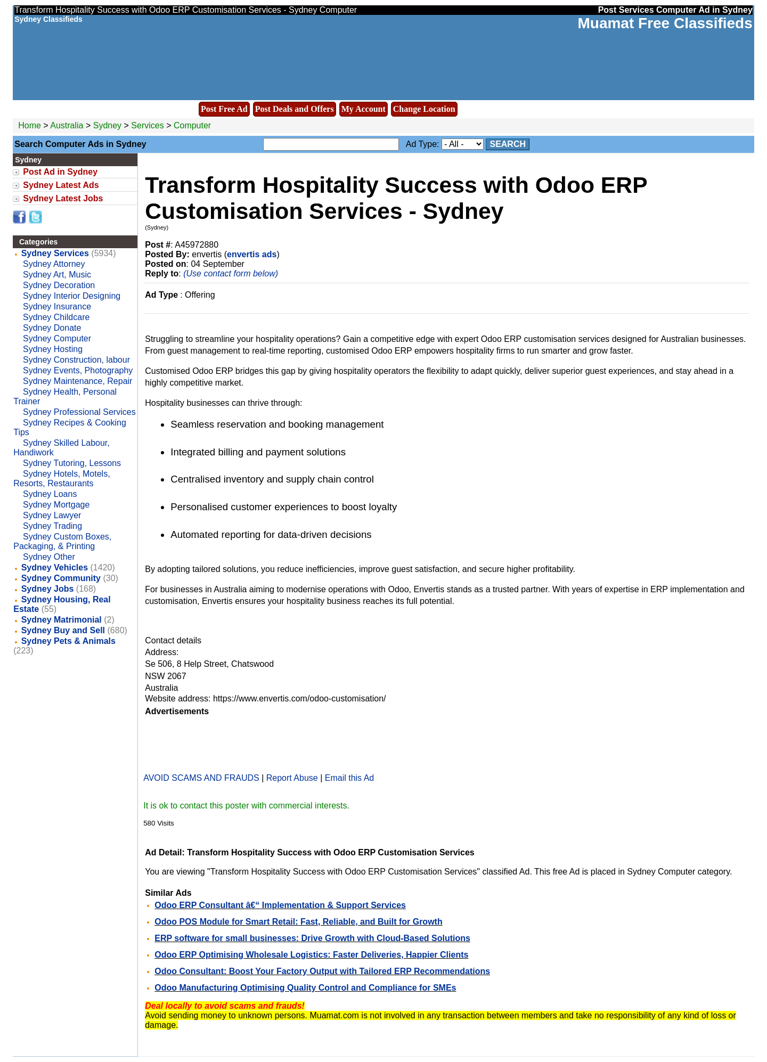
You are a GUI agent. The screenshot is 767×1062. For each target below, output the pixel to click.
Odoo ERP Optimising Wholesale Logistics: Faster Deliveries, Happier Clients (311, 954)
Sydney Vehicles (54, 567)
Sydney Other (49, 556)
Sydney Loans (50, 494)
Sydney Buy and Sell (63, 630)
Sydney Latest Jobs (63, 198)
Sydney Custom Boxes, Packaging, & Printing (62, 541)
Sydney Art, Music (57, 274)
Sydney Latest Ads (61, 185)
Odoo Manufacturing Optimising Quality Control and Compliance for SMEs (305, 987)
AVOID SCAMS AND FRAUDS (201, 777)
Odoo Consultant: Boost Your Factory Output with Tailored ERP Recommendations (322, 971)
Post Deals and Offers (294, 108)
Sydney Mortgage (56, 504)
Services (147, 125)
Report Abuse (292, 777)
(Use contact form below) (230, 273)
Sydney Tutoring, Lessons (72, 463)
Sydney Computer (57, 338)
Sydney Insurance (57, 306)
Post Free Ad (224, 108)
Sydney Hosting (53, 349)
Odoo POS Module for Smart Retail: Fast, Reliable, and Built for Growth (298, 921)
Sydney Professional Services (79, 411)
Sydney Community (61, 578)
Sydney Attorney (54, 263)
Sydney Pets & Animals (68, 641)
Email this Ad (349, 777)
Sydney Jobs (47, 588)
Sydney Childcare (56, 317)
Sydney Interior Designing (71, 295)
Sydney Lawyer (52, 515)
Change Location (424, 108)
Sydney (108, 125)
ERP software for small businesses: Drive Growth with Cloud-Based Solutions (312, 938)
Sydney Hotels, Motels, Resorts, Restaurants (61, 478)
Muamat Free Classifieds (664, 23)
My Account (363, 108)
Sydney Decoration (59, 285)
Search (507, 144)
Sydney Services (55, 253)
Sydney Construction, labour (76, 359)
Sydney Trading (52, 525)
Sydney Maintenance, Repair (77, 381)
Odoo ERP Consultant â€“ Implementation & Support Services (280, 905)
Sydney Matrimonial (61, 619)
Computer (192, 125)
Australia (66, 125)
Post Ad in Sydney (60, 171)
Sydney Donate (52, 327)
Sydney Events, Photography (78, 370)
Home (29, 125)
